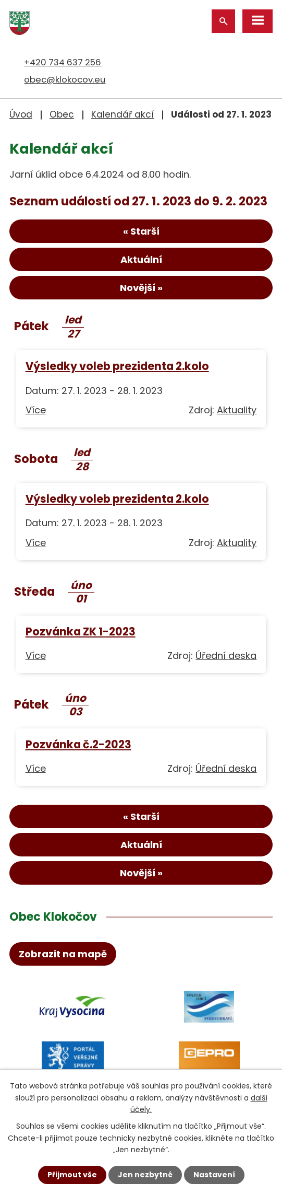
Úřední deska (225, 655)
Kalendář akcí (122, 114)
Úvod (20, 114)
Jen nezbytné (145, 1174)
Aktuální (141, 259)
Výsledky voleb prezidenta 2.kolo (117, 366)
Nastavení (214, 1174)
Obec (62, 114)
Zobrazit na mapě (63, 953)
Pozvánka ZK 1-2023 (81, 631)
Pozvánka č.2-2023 (78, 744)
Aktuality (236, 409)
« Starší (141, 231)
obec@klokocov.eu (64, 79)
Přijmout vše (72, 1174)
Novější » (141, 287)
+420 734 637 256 (62, 62)
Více (36, 409)
